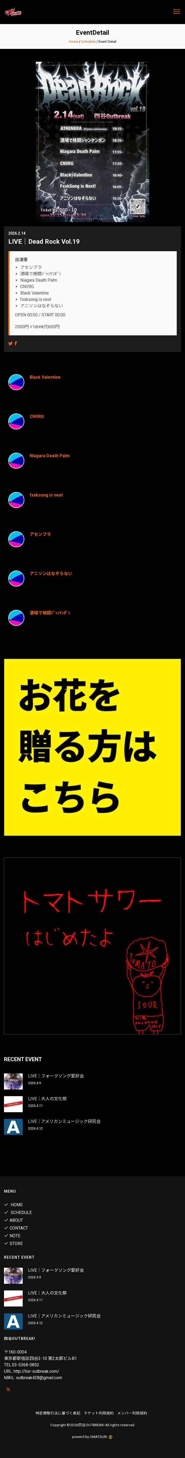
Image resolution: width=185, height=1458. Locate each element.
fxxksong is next (46, 495)
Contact (16, 1228)
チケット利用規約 (99, 1413)
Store (13, 1243)
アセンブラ (40, 534)
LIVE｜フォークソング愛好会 (56, 1076)
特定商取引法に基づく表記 (58, 1413)
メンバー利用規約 (132, 1413)
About (13, 1220)
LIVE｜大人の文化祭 (47, 1098)
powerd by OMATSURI (92, 1436)
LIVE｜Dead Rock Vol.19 (44, 241)
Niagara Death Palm (50, 455)
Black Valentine (45, 377)
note (12, 1235)
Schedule (88, 42)
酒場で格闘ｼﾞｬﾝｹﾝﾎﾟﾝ (50, 612)
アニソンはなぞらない (51, 573)
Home (73, 42)
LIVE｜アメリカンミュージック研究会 (64, 1121)
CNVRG (37, 416)
